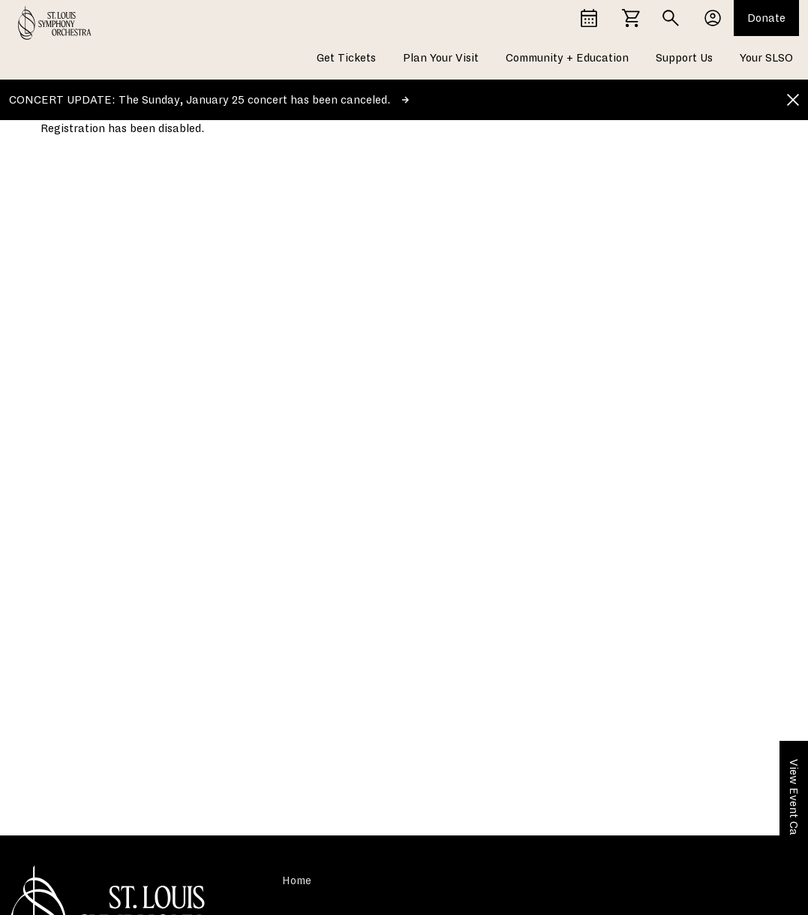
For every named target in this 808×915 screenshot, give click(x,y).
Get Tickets (346, 58)
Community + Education (567, 58)
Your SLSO (766, 58)
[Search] (671, 18)
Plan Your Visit (441, 58)
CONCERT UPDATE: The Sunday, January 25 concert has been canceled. (209, 100)
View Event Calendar (794, 813)
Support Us (684, 58)
